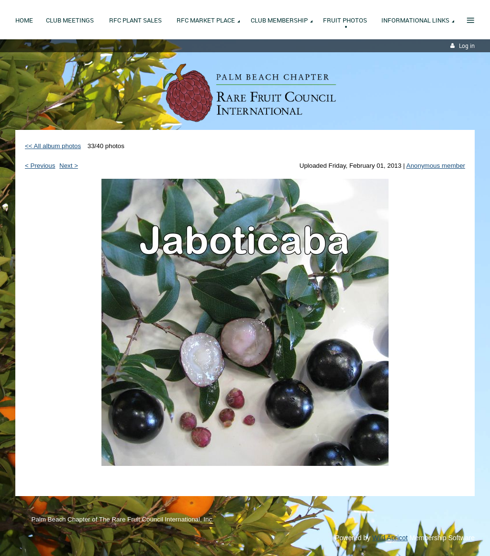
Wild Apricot (390, 538)
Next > (68, 165)
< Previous (40, 165)
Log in (467, 46)
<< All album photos (53, 146)
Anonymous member (435, 165)
